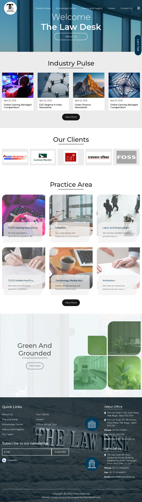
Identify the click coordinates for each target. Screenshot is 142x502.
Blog (38, 434)
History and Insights (92, 8)
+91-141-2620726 (116, 434)
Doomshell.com (92, 497)
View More (71, 117)
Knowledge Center (66, 8)
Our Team (7, 434)
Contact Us (126, 8)
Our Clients (42, 414)
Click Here (33, 366)
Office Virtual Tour (46, 424)
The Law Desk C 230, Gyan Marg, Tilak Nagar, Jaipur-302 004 (123, 414)
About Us (71, 36)
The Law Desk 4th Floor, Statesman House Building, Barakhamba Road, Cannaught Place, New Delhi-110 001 (122, 459)
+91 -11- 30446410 (120, 468)
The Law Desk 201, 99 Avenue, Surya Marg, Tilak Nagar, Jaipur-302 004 (122, 423)
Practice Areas (43, 8)
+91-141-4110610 (119, 430)
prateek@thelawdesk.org (122, 439)
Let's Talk (138, 45)
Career (111, 8)
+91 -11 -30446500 (117, 472)
